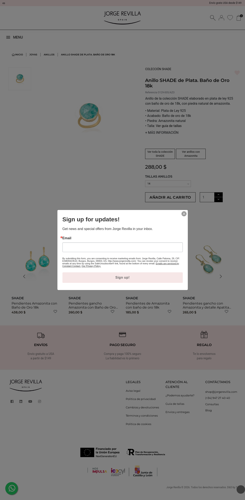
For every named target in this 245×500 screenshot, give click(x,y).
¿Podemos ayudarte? (180, 402)
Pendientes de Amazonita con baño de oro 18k (148, 313)
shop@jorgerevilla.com (221, 399)
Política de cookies (138, 431)
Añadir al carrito (176, 200)
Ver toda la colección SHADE (160, 154)
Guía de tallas (175, 411)
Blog (208, 417)
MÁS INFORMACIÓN (161, 133)
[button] (25, 284)
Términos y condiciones (142, 422)
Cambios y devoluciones (142, 414)
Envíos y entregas (177, 419)
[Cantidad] (218, 197)
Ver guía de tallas (168, 126)
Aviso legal (133, 398)
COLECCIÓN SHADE (158, 69)
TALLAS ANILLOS (158, 176)
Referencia (151, 92)
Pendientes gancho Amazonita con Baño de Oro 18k (92, 315)
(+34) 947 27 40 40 (217, 405)
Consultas (212, 411)
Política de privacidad (141, 406)
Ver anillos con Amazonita (191, 154)
